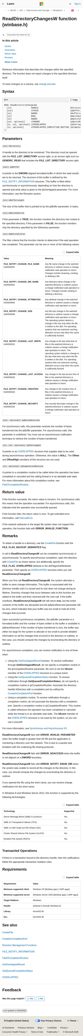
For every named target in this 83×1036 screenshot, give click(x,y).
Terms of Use (37, 1032)
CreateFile (50, 543)
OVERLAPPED (26, 451)
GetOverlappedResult (29, 661)
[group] (41, 117)
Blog (40, 1028)
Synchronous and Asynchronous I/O (48, 728)
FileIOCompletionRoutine (15, 484)
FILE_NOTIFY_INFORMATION (18, 181)
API (21, 10)
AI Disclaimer (8, 1028)
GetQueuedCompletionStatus (33, 677)
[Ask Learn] (73, 10)
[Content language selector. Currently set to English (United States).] (16, 1021)
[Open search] (70, 4)
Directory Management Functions (19, 945)
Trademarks (52, 1032)
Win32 (13, 10)
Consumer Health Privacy (13, 1032)
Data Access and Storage (37, 10)
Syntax (8, 46)
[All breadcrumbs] (4, 10)
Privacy (63, 1028)
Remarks (9, 57)
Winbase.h (57, 10)
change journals (47, 84)
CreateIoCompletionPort (20, 693)
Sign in (77, 4)
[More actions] (78, 10)
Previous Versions (26, 1028)
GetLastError (26, 518)
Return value (10, 54)
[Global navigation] (3, 4)
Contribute (52, 1028)
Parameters (10, 50)
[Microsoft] (41, 4)
